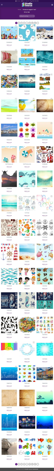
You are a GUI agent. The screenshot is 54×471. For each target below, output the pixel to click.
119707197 (9, 456)
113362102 (9, 261)
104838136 (44, 91)
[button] (2, 4)
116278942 (44, 334)
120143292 (26, 456)
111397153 (44, 188)
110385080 (44, 164)
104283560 (27, 91)
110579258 (9, 188)
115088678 (27, 286)
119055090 (44, 407)
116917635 (27, 383)
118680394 (9, 407)
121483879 (44, 456)
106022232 (27, 115)
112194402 (44, 213)
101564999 (9, 66)
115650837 (9, 310)
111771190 (27, 213)
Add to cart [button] (9, 45)
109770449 (45, 139)
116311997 (9, 359)
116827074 (9, 383)
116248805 (27, 334)
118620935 (44, 383)
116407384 (27, 359)
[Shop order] (27, 16)
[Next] (38, 23)
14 (29, 23)
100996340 (9, 42)
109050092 (27, 139)
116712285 (44, 359)
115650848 (44, 310)
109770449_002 (27, 164)
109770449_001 (9, 164)
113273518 (27, 237)
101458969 (44, 42)
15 (32, 23)
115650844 (27, 310)
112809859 (9, 237)
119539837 (44, 432)
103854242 (9, 91)
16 (35, 23)
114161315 (27, 261)
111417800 (9, 213)
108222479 (9, 139)
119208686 (9, 432)
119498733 (27, 432)
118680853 (27, 407)
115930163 (9, 334)
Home (19, 9)
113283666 (44, 237)
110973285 (27, 188)
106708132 (44, 115)
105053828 (9, 115)
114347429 (9, 286)
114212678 (44, 261)
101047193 (26, 42)
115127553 (44, 286)
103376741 (44, 66)
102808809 (27, 66)
